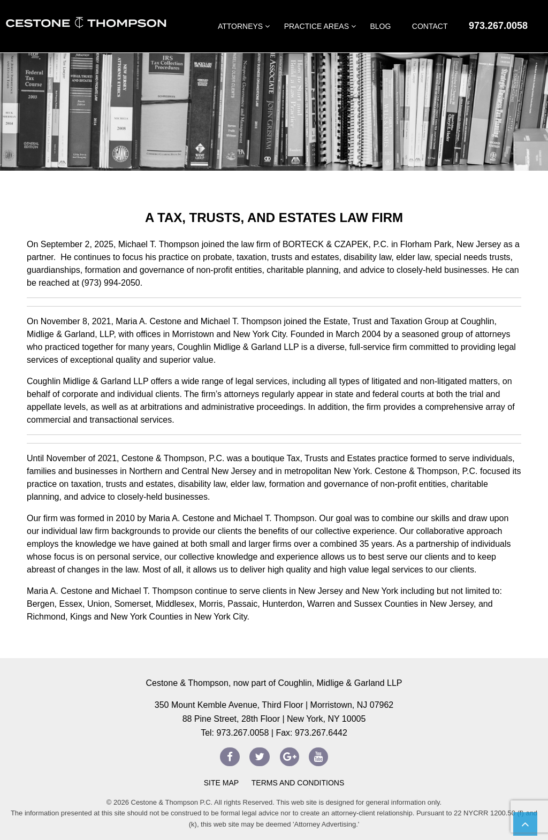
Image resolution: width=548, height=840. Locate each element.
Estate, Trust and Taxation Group (385, 321)
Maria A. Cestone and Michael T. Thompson (110, 590)
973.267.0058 (498, 25)
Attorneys (240, 26)
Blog (380, 26)
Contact (430, 26)
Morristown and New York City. (230, 334)
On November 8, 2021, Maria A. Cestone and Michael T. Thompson (155, 321)
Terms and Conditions (296, 782)
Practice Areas (316, 26)
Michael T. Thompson (158, 244)
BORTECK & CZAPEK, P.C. (336, 244)
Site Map (221, 782)
